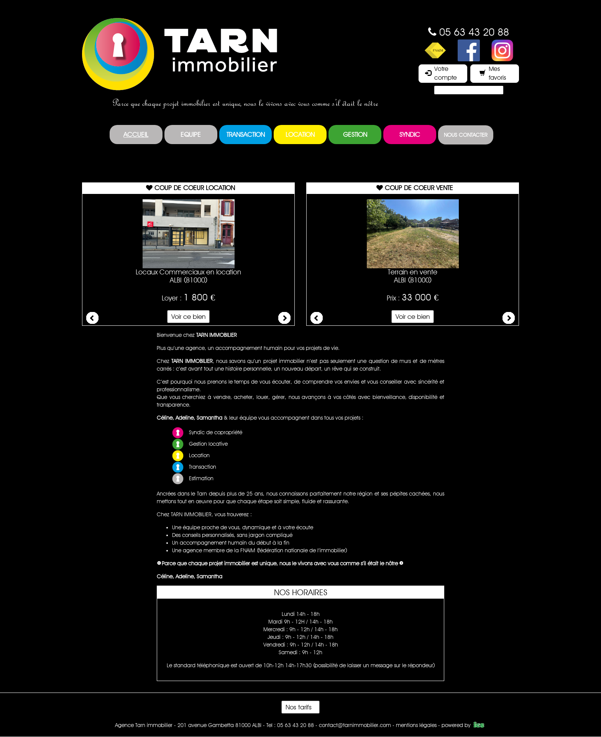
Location (300, 134)
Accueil (135, 134)
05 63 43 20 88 (474, 32)
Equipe (191, 134)
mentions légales (416, 725)
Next (284, 318)
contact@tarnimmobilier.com (355, 725)
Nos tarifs (300, 707)
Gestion (355, 134)
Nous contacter (466, 135)
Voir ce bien (188, 316)
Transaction (246, 134)
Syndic (409, 134)
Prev (92, 318)
